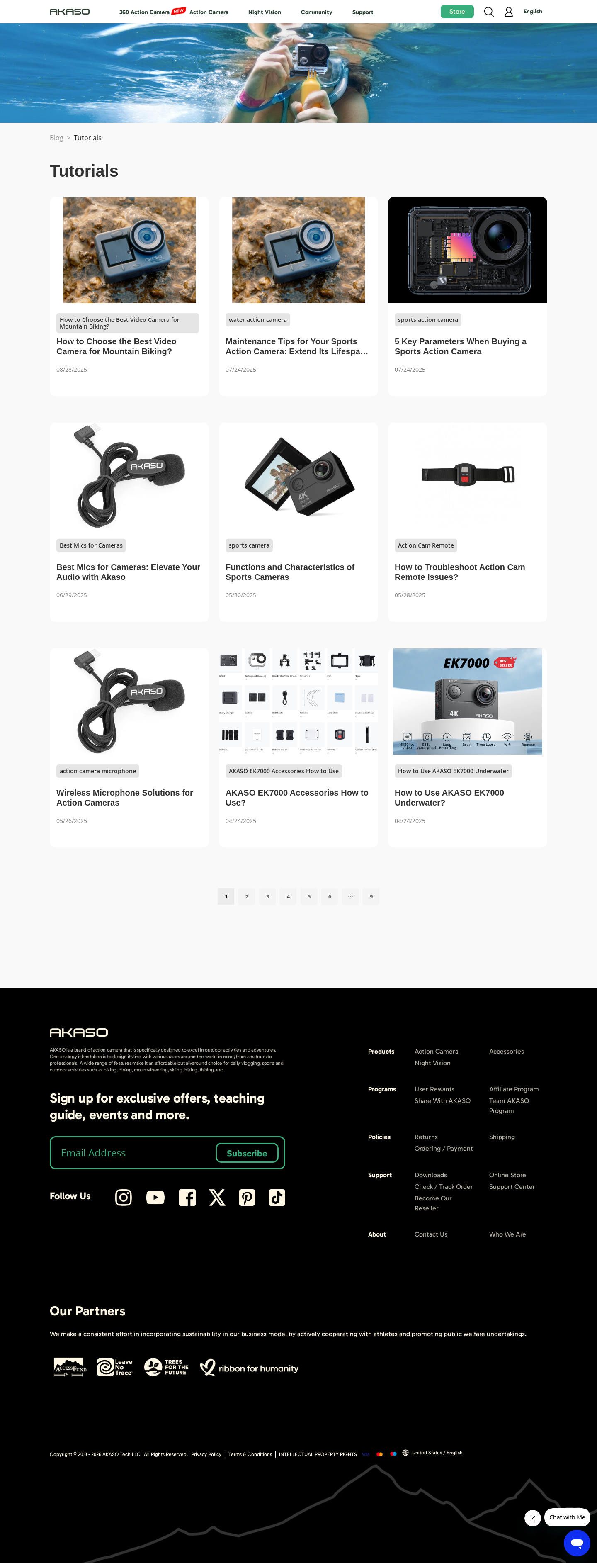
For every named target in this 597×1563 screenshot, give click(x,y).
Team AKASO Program (509, 1106)
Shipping (502, 1137)
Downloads (431, 1175)
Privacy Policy (206, 1454)
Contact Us (431, 1234)
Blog (56, 137)
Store (457, 11)
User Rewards (434, 1089)
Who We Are (507, 1234)
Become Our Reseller (433, 1203)
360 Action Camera (144, 12)
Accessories (506, 1051)
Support (363, 12)
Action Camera (208, 12)
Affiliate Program (514, 1089)
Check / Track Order (444, 1187)
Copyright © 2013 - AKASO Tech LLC (95, 1454)
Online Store (507, 1175)
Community (316, 12)
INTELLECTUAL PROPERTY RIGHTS (318, 1454)
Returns (426, 1137)
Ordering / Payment (444, 1148)
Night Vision (264, 12)
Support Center (512, 1187)
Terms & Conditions (250, 1454)
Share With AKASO (443, 1101)
